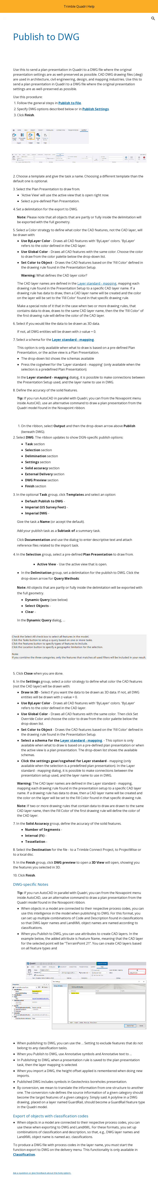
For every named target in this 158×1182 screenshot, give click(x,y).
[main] (67, 37)
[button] (5, 18)
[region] (79, 6)
